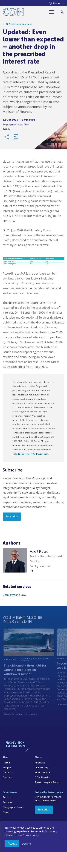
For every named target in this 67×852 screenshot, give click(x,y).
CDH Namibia (43, 777)
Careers (7, 772)
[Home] (13, 12)
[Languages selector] (56, 3)
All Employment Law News (19, 25)
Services (7, 802)
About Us (40, 762)
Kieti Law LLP (42, 772)
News (6, 812)
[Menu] (53, 12)
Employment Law (14, 594)
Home (6, 762)
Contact (7, 777)
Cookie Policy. (31, 835)
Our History (41, 767)
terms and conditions (30, 437)
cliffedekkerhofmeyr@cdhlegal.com (30, 454)
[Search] (62, 12)
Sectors (7, 797)
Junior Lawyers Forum (47, 782)
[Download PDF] (15, 138)
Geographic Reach (13, 807)
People (7, 767)
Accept (12, 843)
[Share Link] (7, 138)
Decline (26, 843)
